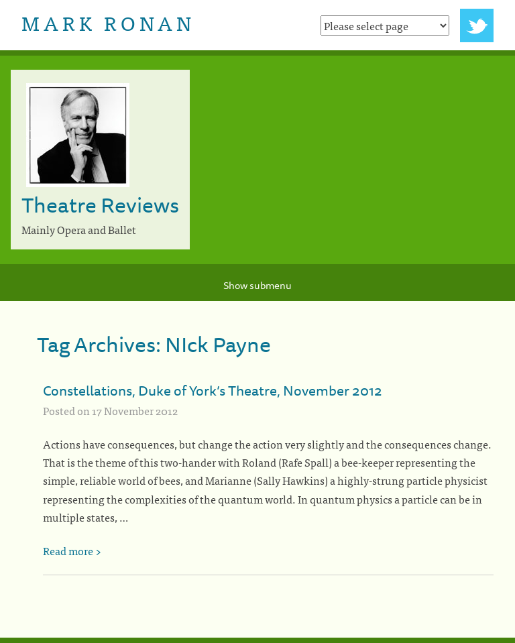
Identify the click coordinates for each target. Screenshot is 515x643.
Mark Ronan (108, 22)
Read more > (72, 550)
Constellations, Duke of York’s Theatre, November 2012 (212, 390)
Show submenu (257, 285)
